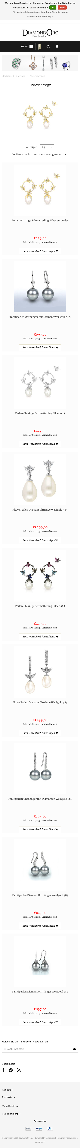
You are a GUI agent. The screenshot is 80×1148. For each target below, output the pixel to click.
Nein (62, 7)
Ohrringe (20, 76)
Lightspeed (51, 1138)
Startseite (7, 76)
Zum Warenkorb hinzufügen (40, 251)
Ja (52, 7)
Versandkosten (49, 242)
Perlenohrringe (37, 76)
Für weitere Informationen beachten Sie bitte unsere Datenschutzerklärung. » (40, 14)
